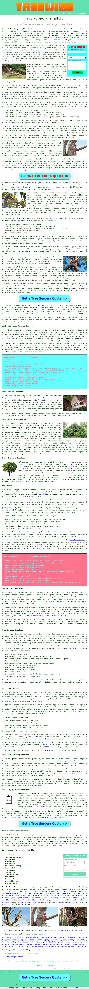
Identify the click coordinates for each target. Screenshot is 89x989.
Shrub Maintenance (73, 942)
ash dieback (44, 494)
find (8, 835)
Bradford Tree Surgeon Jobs (70, 930)
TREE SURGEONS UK (44, 965)
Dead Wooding (81, 940)
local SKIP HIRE (63, 893)
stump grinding (64, 798)
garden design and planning (32, 902)
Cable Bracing (30, 940)
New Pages (9, 972)
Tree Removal (71, 938)
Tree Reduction (31, 938)
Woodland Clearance (15, 938)
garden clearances (51, 896)
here (61, 846)
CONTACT (75, 13)
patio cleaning (51, 898)
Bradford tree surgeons (27, 794)
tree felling (70, 811)
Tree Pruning (56, 940)
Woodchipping (43, 940)
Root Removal (66, 944)
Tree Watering (50, 946)
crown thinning (48, 811)
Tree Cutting (37, 942)
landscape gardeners (64, 902)
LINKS (63, 13)
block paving (39, 893)
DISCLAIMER (83, 13)
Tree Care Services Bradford (19, 850)
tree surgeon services (74, 813)
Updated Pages (17, 972)
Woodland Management (54, 942)
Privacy (86, 972)
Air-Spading (59, 938)
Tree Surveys (28, 944)
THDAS (46, 747)
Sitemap (3, 972)
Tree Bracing (23, 942)
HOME (58, 13)
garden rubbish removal (58, 900)
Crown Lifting (41, 944)
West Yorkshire (17, 815)
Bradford (37, 305)
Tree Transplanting (35, 946)
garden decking (78, 896)
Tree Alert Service (77, 540)
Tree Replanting (9, 942)
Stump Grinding (46, 938)
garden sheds (26, 896)
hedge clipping (69, 891)
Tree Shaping (16, 944)
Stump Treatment (79, 944)
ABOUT (69, 13)
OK (81, 988)
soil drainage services (11, 893)
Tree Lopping (17, 940)
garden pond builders (20, 898)
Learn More (74, 988)
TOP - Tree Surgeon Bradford (13, 957)
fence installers (30, 900)
